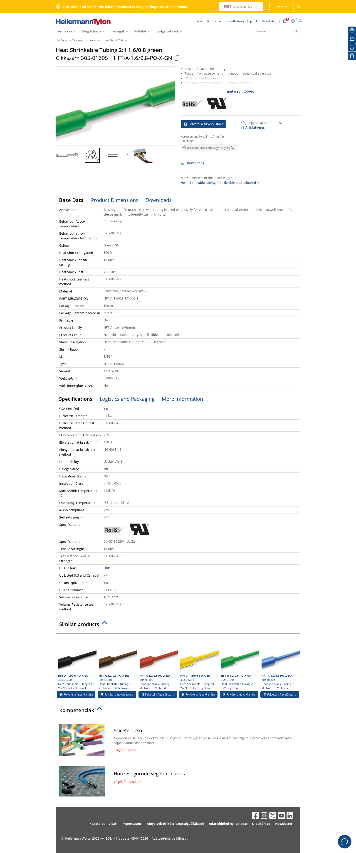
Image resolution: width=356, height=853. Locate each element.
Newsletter (283, 823)
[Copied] (176, 58)
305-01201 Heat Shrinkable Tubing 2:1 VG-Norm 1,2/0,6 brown (117, 663)
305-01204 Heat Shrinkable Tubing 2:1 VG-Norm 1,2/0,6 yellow (199, 663)
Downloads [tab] (158, 200)
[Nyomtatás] (352, 47)
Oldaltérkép (261, 823)
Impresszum (131, 823)
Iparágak (118, 31)
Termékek (64, 31)
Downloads (192, 163)
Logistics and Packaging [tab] (127, 398)
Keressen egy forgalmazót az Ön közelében (202, 138)
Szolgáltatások (167, 31)
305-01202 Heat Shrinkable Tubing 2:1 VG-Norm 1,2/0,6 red (158, 663)
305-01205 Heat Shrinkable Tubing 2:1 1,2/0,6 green (239, 663)
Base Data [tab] (71, 200)
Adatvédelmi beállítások (170, 838)
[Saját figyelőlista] (352, 56)
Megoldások (91, 31)
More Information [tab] (182, 398)
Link (107, 568)
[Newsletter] (352, 39)
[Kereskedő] (352, 31)
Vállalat (140, 31)
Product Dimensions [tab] (114, 200)
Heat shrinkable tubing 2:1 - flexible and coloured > (220, 182)
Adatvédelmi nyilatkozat (228, 823)
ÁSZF (113, 823)
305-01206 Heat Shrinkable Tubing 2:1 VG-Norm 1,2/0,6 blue (280, 663)
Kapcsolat (97, 823)
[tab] (178, 625)
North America (241, 6)
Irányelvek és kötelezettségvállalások (175, 823)
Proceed (281, 7)
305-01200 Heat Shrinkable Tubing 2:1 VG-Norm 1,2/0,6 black (76, 663)
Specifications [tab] (75, 398)
